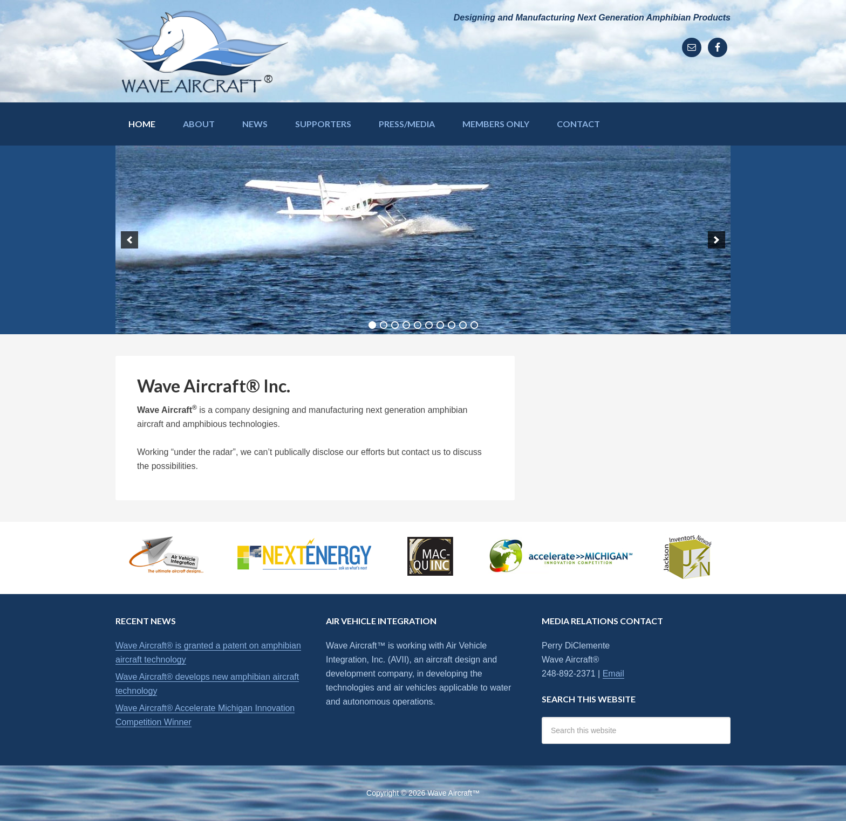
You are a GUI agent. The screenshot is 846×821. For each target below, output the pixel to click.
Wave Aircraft (201, 51)
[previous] (129, 240)
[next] (716, 240)
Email (613, 673)
